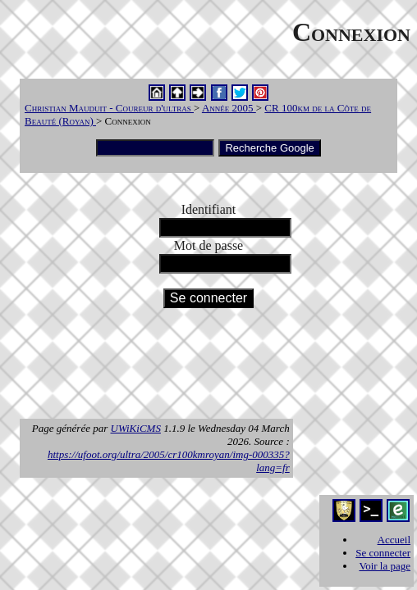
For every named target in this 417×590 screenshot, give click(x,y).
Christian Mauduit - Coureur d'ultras (109, 108)
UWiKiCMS (136, 428)
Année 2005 (229, 108)
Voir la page (384, 566)
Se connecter (382, 553)
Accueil (394, 539)
